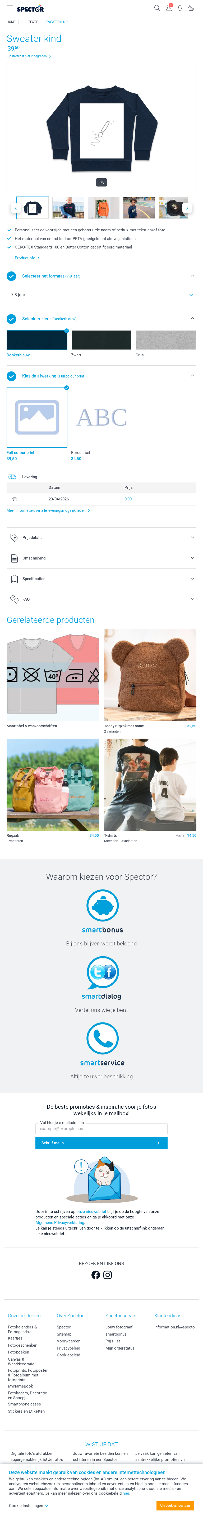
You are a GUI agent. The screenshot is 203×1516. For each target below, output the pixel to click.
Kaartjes (15, 1338)
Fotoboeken (18, 1352)
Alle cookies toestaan (175, 1506)
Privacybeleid (68, 1348)
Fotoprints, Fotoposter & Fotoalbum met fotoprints (28, 1375)
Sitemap (64, 1334)
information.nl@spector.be (177, 1327)
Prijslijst (112, 1341)
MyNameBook (20, 1386)
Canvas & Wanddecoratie (21, 1361)
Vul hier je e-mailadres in (62, 1123)
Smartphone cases (24, 1404)
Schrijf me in (52, 1143)
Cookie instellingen (28, 1505)
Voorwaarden (68, 1341)
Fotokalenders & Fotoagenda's (22, 1329)
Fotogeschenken (22, 1345)
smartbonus (116, 1334)
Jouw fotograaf (118, 1327)
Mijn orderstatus (120, 1348)
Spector (64, 1327)
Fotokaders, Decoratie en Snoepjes (27, 1395)
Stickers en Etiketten (26, 1411)
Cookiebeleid (68, 1355)
